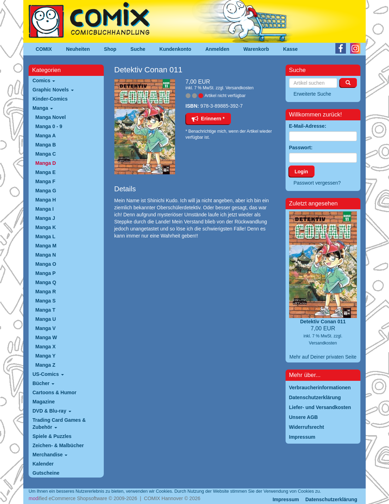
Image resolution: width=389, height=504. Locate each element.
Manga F (45, 181)
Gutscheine (45, 473)
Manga (42, 108)
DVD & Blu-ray (51, 411)
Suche (138, 49)
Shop (110, 49)
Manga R (45, 291)
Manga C (45, 154)
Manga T (45, 310)
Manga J (45, 218)
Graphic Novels (53, 89)
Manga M (45, 245)
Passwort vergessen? (317, 183)
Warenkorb (256, 49)
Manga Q (45, 282)
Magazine (43, 401)
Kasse (290, 49)
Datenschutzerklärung (331, 499)
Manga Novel (50, 117)
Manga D (45, 163)
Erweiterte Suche (312, 94)
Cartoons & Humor (54, 392)
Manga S (45, 301)
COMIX (44, 49)
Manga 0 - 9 (48, 126)
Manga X (45, 346)
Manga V (45, 328)
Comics (43, 80)
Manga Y (45, 356)
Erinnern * (208, 118)
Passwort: (301, 147)
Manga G (45, 190)
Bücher (43, 383)
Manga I (44, 209)
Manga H (45, 200)
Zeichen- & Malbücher (58, 445)
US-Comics (48, 374)
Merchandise (49, 454)
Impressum (286, 499)
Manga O (45, 264)
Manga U (45, 319)
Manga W (46, 337)
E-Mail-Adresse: (308, 126)
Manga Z (45, 365)
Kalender (43, 464)
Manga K (45, 227)
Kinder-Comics (50, 99)
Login (301, 171)
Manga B (45, 145)
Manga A (45, 135)
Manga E (45, 172)
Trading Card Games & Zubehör (59, 423)
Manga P (45, 273)
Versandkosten (239, 87)
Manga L (45, 236)
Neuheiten (78, 49)
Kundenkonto (175, 49)
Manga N (45, 255)
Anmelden (217, 49)
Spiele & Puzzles (51, 436)
